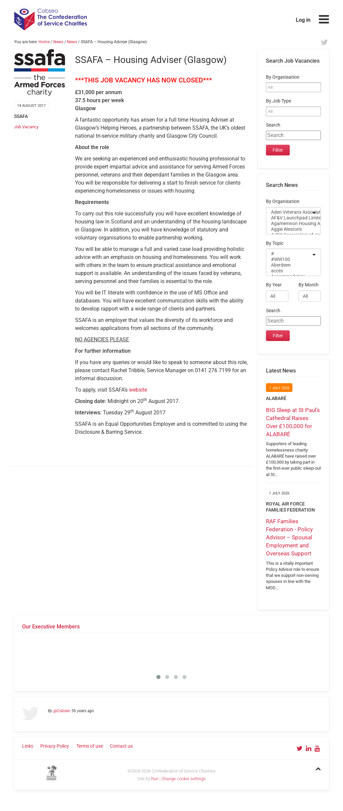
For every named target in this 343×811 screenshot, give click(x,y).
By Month (308, 285)
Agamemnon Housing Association (289, 223)
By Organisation (282, 77)
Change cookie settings (183, 778)
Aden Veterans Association (289, 212)
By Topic (274, 243)
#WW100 (289, 259)
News (58, 42)
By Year (274, 285)
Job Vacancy (26, 126)
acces (289, 271)
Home (44, 42)
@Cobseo (61, 710)
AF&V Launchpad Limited (289, 218)
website (138, 390)
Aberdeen (289, 265)
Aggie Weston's (289, 229)
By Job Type (278, 101)
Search (273, 125)
